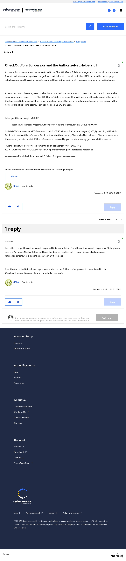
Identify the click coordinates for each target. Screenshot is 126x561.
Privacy (51, 513)
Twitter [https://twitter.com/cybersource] (18, 446)
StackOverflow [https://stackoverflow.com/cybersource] (22, 463)
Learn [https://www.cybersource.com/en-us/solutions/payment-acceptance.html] (17, 372)
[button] (9, 206)
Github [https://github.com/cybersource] (17, 457)
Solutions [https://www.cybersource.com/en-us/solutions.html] (19, 383)
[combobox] (48, 26)
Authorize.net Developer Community (21, 41)
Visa (16, 513)
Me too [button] (14, 176)
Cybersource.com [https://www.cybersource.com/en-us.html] (23, 406)
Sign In (114, 10)
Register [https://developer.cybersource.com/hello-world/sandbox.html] (18, 343)
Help (110, 10)
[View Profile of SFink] (16, 186)
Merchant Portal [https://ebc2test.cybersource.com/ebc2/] (22, 348)
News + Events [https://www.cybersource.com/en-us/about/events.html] (21, 417)
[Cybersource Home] (22, 496)
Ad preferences (71, 513)
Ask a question (110, 26)
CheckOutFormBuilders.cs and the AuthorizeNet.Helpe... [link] (32, 45)
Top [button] (7, 554)
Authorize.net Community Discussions (57, 41)
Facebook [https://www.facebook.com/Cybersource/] (19, 452)
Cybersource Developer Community (11, 10)
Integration (81, 41)
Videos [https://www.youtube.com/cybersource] (17, 377)
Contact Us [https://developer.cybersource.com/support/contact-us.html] (20, 412)
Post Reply (107, 317)
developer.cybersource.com (110, 1)
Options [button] (7, 52)
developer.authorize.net (84, 1)
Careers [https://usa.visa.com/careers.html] (18, 423)
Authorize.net (33, 513)
